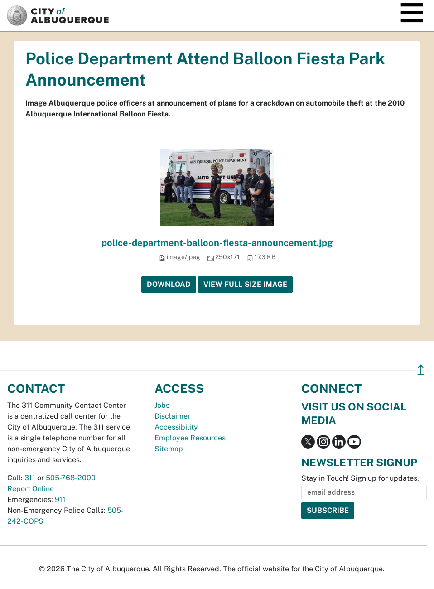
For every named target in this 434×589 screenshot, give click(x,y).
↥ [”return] (421, 370)
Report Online (30, 488)
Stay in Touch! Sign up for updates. (360, 478)
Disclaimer (172, 416)
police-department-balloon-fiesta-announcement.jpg (217, 242)
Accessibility (176, 427)
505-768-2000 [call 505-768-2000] (71, 477)
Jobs (161, 405)
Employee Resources (190, 438)
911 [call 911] (60, 499)
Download (169, 284)
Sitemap (168, 448)
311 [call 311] (29, 477)
